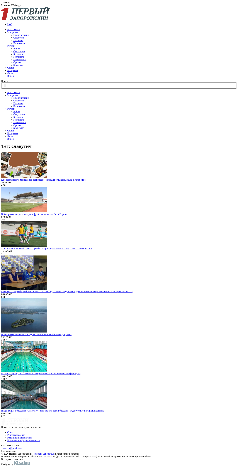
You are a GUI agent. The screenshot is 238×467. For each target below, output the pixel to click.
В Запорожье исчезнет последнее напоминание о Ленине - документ (36, 334)
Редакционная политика (19, 437)
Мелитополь (19, 59)
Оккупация (19, 51)
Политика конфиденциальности (23, 440)
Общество (18, 37)
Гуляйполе (18, 56)
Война (16, 48)
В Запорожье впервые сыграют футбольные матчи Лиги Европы (34, 214)
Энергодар (18, 65)
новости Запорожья (44, 453)
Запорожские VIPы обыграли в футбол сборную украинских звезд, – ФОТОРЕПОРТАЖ (46, 248)
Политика (18, 40)
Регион (10, 46)
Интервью (12, 70)
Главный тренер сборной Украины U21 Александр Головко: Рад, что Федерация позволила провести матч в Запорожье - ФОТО (67, 291)
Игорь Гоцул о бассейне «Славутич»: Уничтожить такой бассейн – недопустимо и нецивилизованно (52, 410)
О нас (10, 432)
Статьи (10, 67)
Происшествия (21, 35)
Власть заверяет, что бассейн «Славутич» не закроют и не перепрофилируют (40, 373)
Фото (10, 73)
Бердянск (18, 54)
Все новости (13, 29)
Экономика (19, 43)
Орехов (17, 62)
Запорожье (12, 32)
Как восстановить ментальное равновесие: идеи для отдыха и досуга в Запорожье (43, 179)
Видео (10, 76)
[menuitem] (122, 24)
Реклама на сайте (16, 435)
